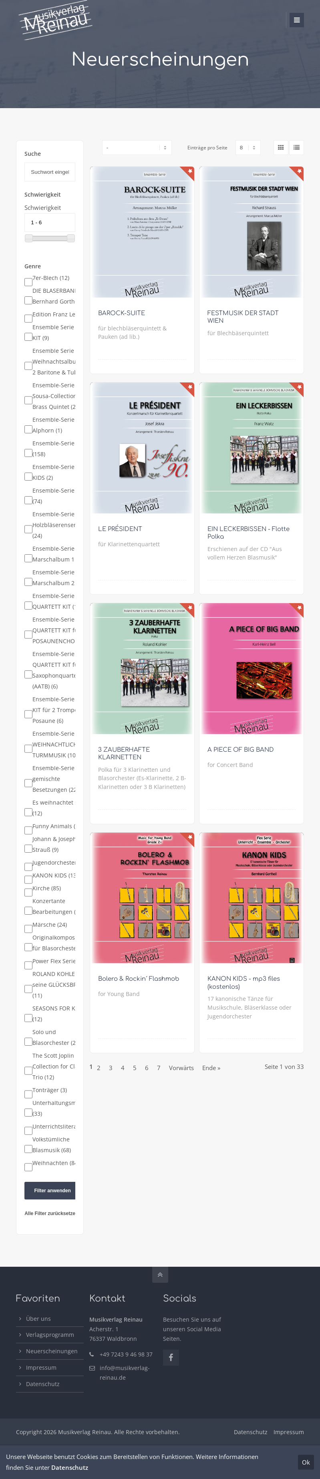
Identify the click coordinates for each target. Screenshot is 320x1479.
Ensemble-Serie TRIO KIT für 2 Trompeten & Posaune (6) (62, 710)
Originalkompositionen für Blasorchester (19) (63, 943)
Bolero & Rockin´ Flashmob (138, 979)
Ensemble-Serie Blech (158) (61, 449)
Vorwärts (181, 1068)
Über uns (38, 1318)
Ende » (211, 1068)
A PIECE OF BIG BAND (240, 750)
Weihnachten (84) (55, 1163)
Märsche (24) (49, 924)
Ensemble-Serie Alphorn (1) (53, 425)
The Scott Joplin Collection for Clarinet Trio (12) (61, 1066)
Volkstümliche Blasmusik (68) (51, 1145)
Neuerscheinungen (52, 1351)
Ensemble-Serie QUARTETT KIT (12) (57, 601)
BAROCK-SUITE (121, 313)
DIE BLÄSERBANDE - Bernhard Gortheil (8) (60, 296)
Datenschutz (43, 1384)
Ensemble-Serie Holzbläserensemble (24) (59, 525)
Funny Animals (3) (56, 826)
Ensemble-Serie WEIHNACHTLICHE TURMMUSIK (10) (56, 744)
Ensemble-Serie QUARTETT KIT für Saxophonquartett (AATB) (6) (56, 670)
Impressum (41, 1367)
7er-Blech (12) (50, 278)
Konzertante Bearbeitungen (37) (58, 906)
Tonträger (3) (49, 1090)
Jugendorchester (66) (60, 862)
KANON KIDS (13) (55, 875)
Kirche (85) (46, 888)
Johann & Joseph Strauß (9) (54, 844)
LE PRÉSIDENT (120, 529)
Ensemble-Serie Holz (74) (60, 496)
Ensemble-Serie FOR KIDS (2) (59, 472)
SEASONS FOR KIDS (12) (58, 1014)
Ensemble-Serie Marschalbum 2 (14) (59, 578)
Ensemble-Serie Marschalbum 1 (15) (59, 554)
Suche (32, 153)
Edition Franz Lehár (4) (62, 314)
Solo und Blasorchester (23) (56, 1037)
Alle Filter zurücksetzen (51, 1213)
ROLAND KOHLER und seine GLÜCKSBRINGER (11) (63, 984)
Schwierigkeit (42, 207)
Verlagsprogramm (50, 1334)
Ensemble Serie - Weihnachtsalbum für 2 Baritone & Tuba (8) (61, 361)
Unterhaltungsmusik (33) (59, 1108)
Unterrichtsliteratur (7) (62, 1126)
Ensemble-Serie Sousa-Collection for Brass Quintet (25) (59, 396)
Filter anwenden (52, 1190)
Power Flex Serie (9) (58, 961)
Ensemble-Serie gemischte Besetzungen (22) (55, 779)
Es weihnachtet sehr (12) (59, 808)
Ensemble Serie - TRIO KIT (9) (62, 333)
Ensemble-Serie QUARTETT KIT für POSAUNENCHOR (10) (61, 630)
